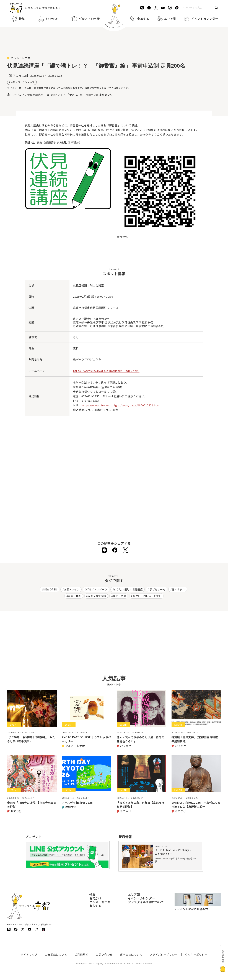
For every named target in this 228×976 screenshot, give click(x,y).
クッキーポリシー (196, 954)
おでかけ (47, 18)
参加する (138, 18)
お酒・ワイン (71, 589)
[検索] (216, 8)
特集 (17, 18)
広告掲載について (56, 954)
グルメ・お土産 (85, 18)
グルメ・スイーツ (96, 589)
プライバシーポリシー (164, 954)
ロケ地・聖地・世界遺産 (128, 589)
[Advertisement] (114, 46)
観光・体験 (119, 596)
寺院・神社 (74, 596)
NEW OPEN (50, 589)
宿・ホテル (178, 589)
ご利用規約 (81, 954)
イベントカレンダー (200, 18)
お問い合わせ (104, 954)
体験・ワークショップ (23, 82)
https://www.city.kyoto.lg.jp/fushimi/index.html (106, 371)
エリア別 (165, 18)
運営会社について (131, 954)
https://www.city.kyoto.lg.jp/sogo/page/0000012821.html (121, 405)
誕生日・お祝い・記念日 (147, 596)
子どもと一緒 (157, 589)
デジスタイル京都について (146, 902)
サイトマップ (28, 954)
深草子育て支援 (97, 596)
